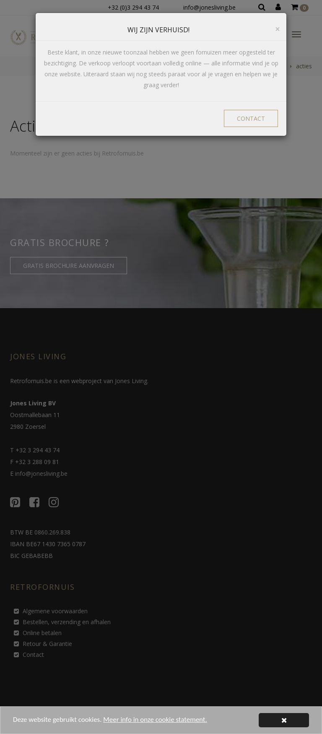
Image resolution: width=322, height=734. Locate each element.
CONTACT (251, 118)
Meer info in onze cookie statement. (156, 720)
